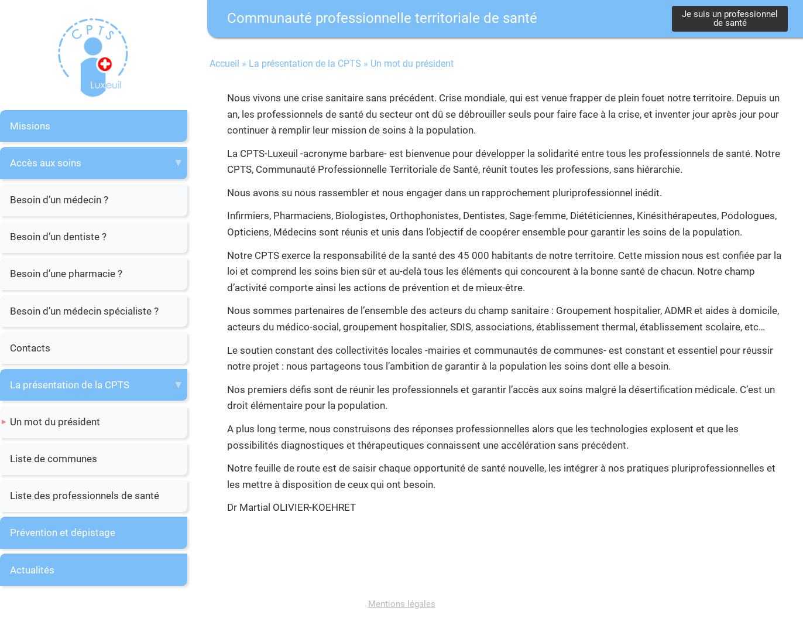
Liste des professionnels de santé (84, 495)
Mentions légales (401, 604)
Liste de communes (53, 459)
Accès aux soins (45, 163)
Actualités (32, 570)
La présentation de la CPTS (69, 385)
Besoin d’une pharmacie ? (66, 273)
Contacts (30, 348)
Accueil (224, 63)
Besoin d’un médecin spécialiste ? (84, 311)
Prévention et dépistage (62, 532)
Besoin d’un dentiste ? (58, 237)
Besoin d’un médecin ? (59, 200)
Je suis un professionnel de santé (730, 18)
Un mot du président (55, 422)
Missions (30, 126)
